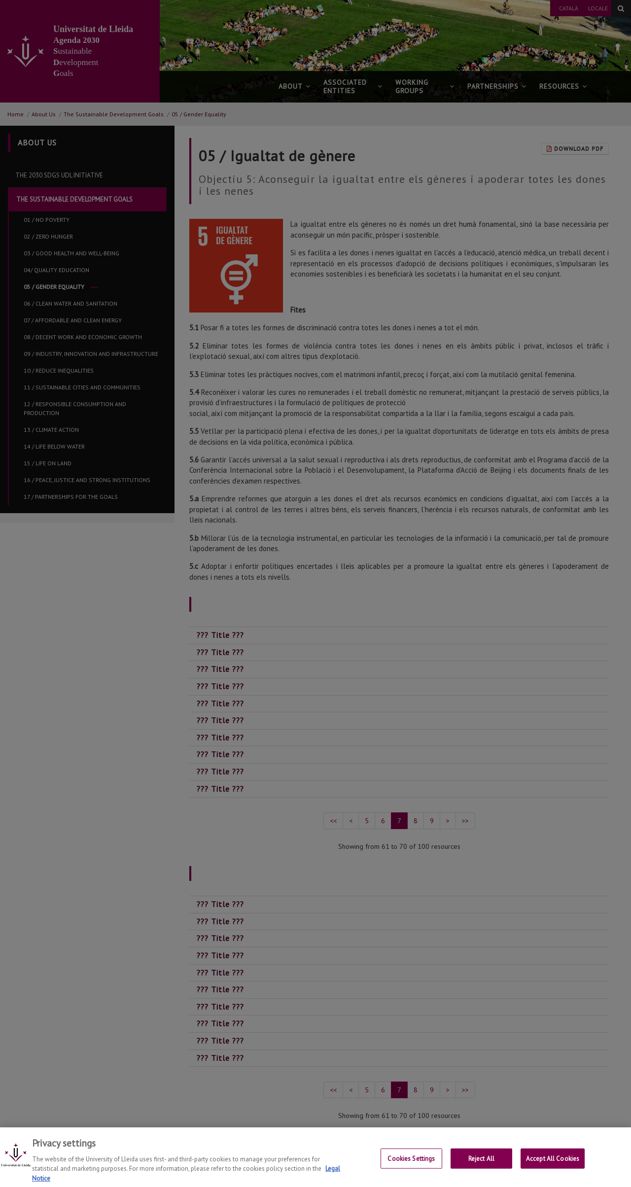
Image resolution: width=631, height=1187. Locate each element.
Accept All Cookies (552, 1170)
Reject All (481, 1170)
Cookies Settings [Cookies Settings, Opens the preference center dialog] (411, 1170)
